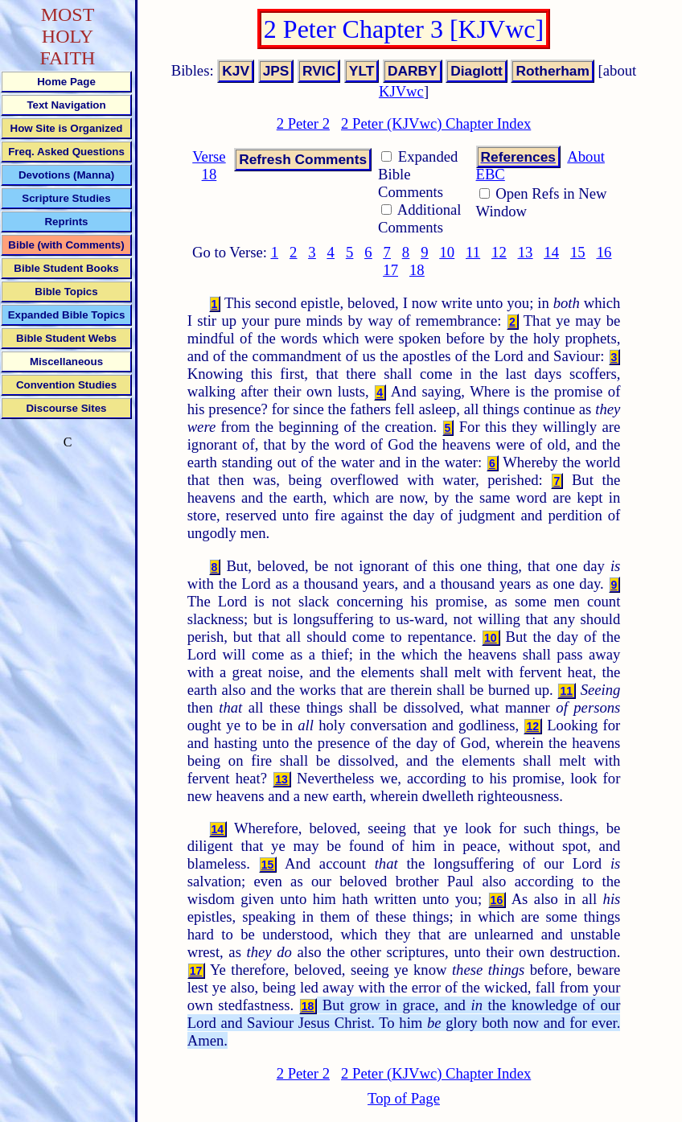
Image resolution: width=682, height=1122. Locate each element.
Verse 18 (208, 165)
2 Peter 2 (303, 123)
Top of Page (404, 1098)
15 (577, 252)
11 (473, 252)
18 (417, 269)
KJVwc (401, 91)
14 (551, 252)
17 (390, 269)
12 (499, 252)
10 (446, 252)
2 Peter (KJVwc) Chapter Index (436, 123)
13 (525, 252)
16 (604, 252)
